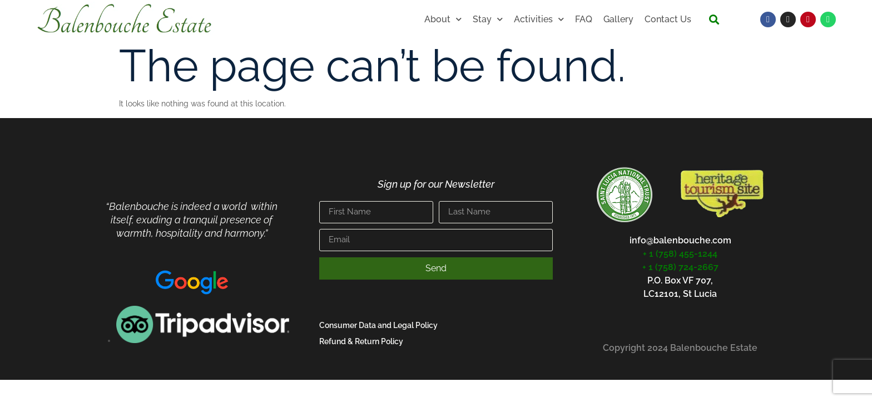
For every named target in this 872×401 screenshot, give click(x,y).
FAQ (583, 19)
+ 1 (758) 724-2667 (680, 267)
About (443, 19)
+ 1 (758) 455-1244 (680, 253)
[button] (714, 20)
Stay (488, 19)
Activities (539, 19)
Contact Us (668, 19)
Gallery (618, 19)
